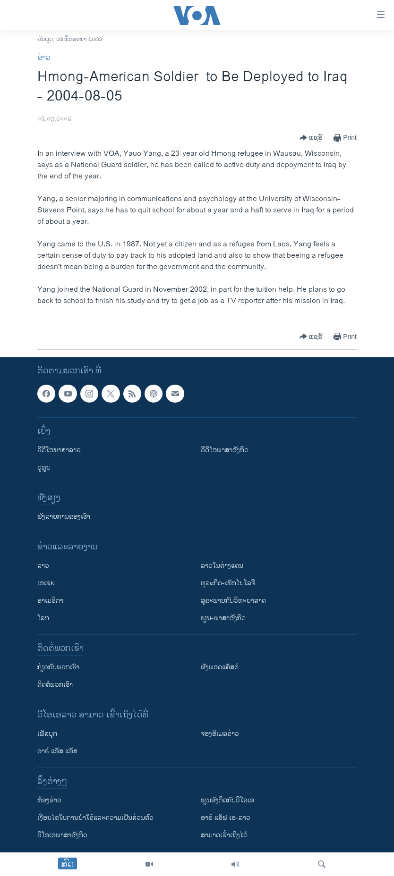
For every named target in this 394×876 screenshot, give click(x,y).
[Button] (311, 137)
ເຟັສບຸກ (47, 734)
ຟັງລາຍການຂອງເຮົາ (63, 517)
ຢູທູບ (44, 467)
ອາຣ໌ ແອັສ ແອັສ (57, 751)
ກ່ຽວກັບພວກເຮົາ (58, 667)
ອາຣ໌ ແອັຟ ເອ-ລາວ (225, 818)
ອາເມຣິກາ (50, 601)
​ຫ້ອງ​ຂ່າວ (49, 800)
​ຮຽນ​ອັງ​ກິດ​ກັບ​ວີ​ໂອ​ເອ (227, 800)
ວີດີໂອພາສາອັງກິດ (224, 450)
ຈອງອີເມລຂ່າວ (220, 734)
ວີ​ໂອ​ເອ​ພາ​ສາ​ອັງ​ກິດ (62, 835)
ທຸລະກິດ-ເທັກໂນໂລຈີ (228, 583)
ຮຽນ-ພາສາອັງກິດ (223, 618)
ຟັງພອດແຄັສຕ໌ (220, 667)
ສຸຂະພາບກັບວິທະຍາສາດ (233, 601)
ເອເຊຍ (46, 583)
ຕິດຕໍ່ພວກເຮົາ (55, 685)
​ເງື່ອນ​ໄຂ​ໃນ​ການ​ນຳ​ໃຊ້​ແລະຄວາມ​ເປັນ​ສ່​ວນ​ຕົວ (95, 818)
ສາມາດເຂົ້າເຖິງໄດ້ (224, 835)
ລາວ (43, 566)
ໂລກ (43, 618)
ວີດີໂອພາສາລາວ (59, 450)
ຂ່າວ (44, 57)
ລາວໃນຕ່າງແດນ (222, 566)
